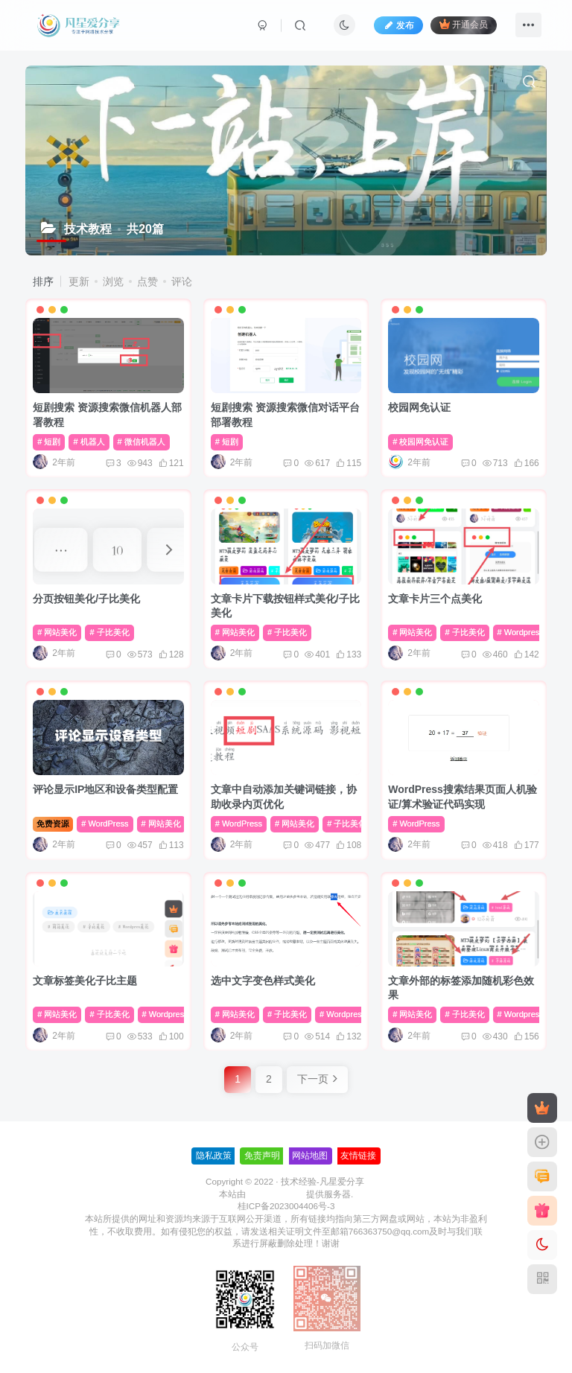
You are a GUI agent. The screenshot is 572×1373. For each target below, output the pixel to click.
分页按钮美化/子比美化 (86, 599)
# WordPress (104, 823)
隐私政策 (214, 1155)
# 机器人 (88, 441)
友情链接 (358, 1155)
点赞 (147, 281)
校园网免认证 (419, 407)
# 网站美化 (57, 632)
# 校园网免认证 (420, 441)
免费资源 (52, 823)
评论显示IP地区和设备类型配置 (105, 789)
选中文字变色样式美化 (263, 981)
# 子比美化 (109, 632)
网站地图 (310, 1155)
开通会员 (463, 24)
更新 (79, 281)
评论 (181, 281)
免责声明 (262, 1155)
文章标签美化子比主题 (85, 981)
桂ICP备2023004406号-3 (286, 1206)
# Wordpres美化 (527, 632)
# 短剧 (48, 441)
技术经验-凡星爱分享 (322, 1181)
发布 (398, 25)
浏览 (113, 281)
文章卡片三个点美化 (435, 599)
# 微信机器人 (141, 441)
